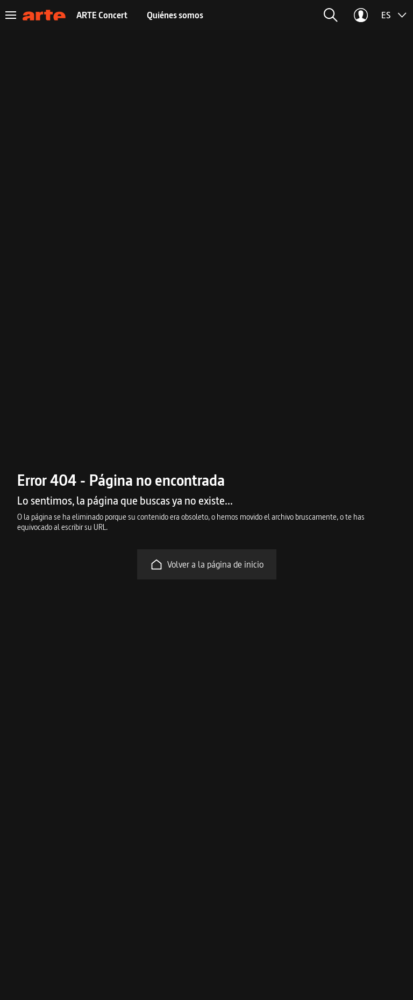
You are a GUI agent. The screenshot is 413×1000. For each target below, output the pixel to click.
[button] (331, 15)
